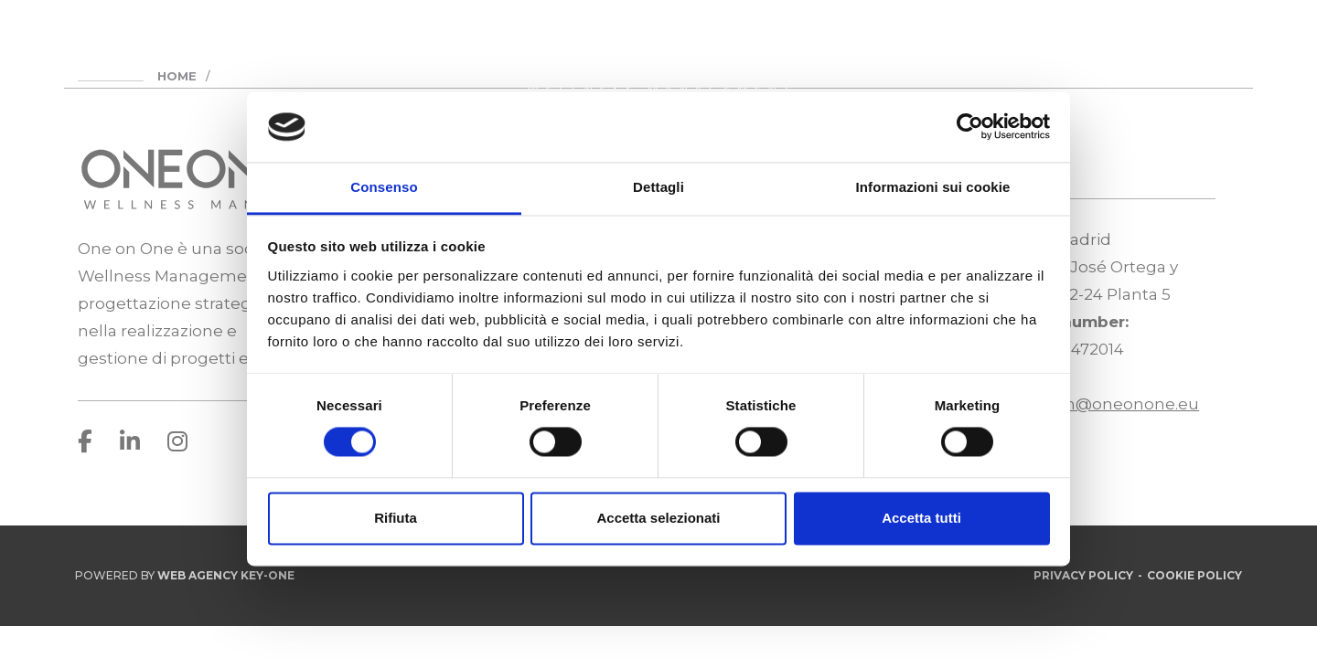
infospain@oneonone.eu (1100, 404)
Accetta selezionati (658, 517)
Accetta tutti (921, 517)
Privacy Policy (1083, 575)
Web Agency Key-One (225, 575)
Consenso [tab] (383, 187)
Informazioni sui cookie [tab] (933, 187)
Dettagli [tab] (658, 187)
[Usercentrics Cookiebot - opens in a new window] (970, 127)
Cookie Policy (1194, 575)
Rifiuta (395, 517)
